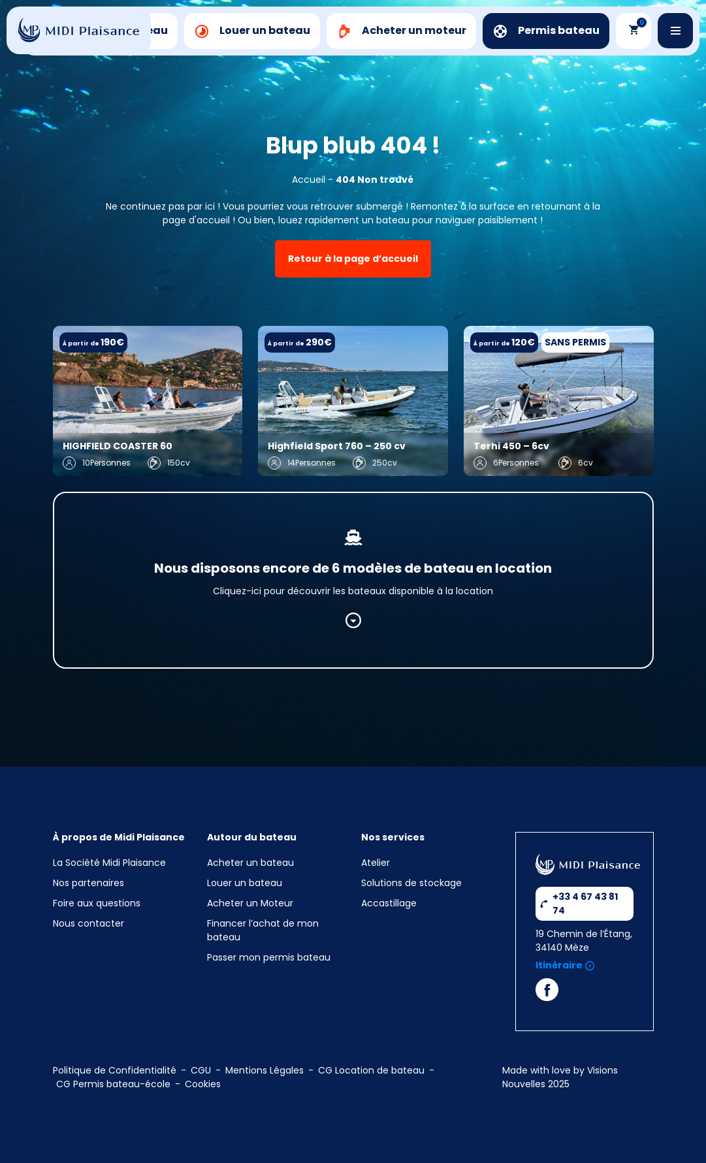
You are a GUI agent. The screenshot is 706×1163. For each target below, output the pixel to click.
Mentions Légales (264, 1070)
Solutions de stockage (412, 882)
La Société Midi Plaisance (109, 862)
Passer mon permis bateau (268, 957)
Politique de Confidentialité (114, 1070)
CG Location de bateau (371, 1070)
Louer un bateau (244, 882)
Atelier (375, 862)
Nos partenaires (88, 882)
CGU (201, 1070)
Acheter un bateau (250, 862)
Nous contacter (88, 923)
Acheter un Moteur (250, 903)
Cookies (203, 1084)
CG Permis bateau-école (113, 1084)
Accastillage (389, 903)
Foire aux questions (96, 903)
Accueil (308, 179)
